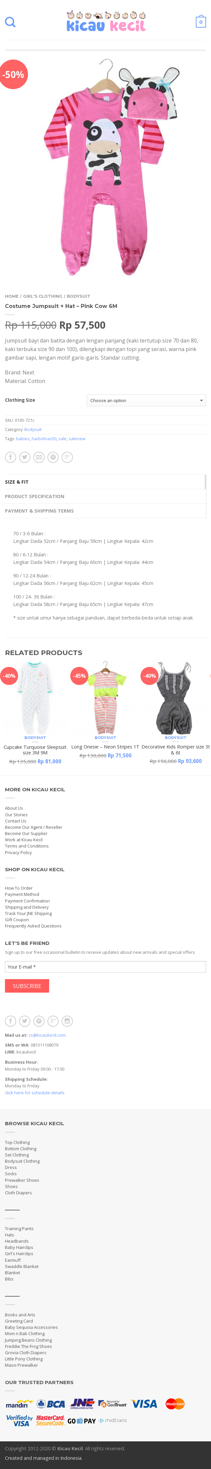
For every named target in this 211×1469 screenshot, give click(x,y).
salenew (77, 439)
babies (23, 439)
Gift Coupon (17, 920)
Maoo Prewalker (21, 1365)
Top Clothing (17, 1142)
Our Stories (16, 815)
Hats (9, 1235)
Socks (11, 1174)
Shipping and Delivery (27, 907)
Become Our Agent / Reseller (33, 827)
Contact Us (15, 821)
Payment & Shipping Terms (39, 511)
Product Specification (34, 496)
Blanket (12, 1273)
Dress (11, 1167)
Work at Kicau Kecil (24, 840)
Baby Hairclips (19, 1247)
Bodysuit (78, 296)
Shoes (11, 1186)
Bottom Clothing (20, 1149)
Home (11, 296)
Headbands (17, 1241)
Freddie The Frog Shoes (28, 1346)
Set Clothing (17, 1155)
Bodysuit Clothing (22, 1161)
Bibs (9, 1279)
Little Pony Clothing (24, 1359)
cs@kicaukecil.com (47, 1035)
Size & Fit (17, 482)
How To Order (19, 888)
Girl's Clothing (42, 296)
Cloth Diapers (18, 1193)
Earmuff (13, 1260)
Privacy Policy (18, 852)
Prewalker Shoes (22, 1180)
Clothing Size (20, 400)
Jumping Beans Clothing (28, 1340)
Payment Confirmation (27, 901)
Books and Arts (20, 1315)
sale (62, 439)
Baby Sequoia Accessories (31, 1327)
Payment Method (22, 894)
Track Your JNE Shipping (28, 913)
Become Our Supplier (26, 833)
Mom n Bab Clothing (25, 1333)
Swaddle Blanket (22, 1266)
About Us (14, 808)
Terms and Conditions (27, 846)
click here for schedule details (35, 1093)
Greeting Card (19, 1321)
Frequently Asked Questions (33, 926)
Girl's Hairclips (19, 1253)
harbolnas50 (44, 439)
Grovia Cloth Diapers (25, 1352)
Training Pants (19, 1228)
